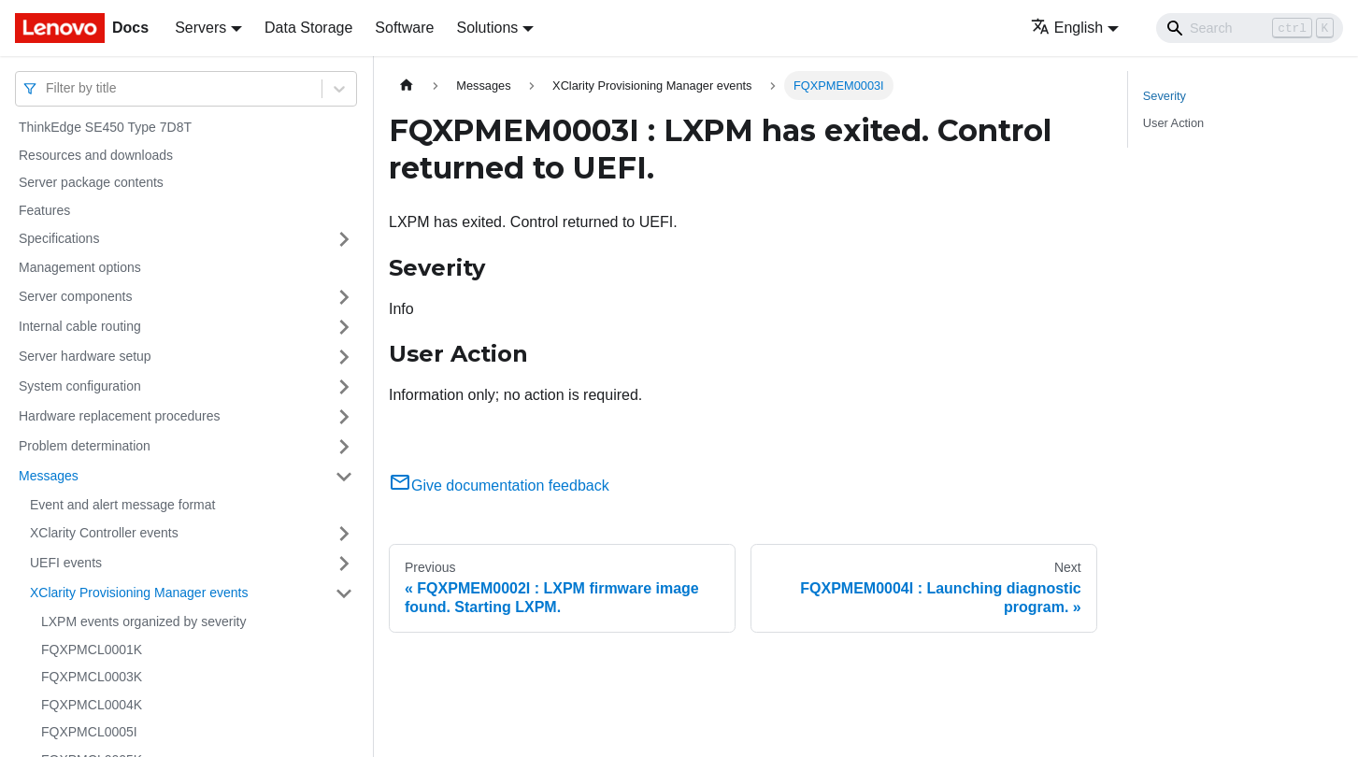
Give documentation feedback (499, 485)
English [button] (1067, 28)
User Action (1173, 123)
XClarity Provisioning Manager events (139, 592)
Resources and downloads (96, 155)
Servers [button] (200, 28)
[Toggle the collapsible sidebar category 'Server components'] (344, 297)
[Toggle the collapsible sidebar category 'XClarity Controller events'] (344, 534)
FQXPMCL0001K (91, 649)
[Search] (1249, 28)
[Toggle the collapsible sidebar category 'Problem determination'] (344, 447)
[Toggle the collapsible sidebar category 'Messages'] (344, 477)
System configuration (80, 385)
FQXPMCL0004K (91, 704)
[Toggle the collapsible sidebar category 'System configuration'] (344, 387)
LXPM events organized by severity (143, 621)
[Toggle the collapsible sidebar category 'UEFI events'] (344, 563)
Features (44, 210)
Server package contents (91, 182)
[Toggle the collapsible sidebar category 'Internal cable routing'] (344, 327)
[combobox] (48, 88)
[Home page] (406, 85)
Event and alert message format (122, 504)
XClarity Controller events (104, 532)
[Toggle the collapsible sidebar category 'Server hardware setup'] (344, 357)
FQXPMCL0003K (91, 676)
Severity (1164, 96)
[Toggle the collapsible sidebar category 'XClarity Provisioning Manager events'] (344, 593)
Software (404, 28)
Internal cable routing (80, 326)
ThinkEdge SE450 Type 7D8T (105, 127)
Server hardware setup (85, 356)
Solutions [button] (487, 28)
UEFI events (66, 562)
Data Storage (308, 28)
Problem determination (84, 445)
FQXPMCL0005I (89, 731)
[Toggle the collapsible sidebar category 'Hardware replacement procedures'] (344, 417)
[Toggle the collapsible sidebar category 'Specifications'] (344, 239)
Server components (75, 296)
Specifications (59, 238)
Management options (80, 267)
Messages (49, 475)
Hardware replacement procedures (120, 415)
